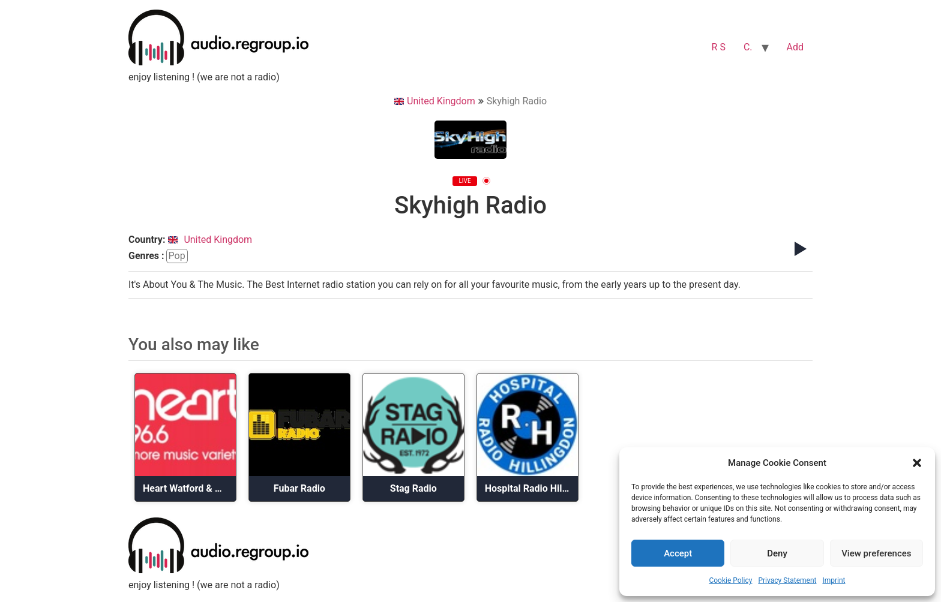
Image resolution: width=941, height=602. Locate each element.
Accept (678, 553)
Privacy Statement (787, 580)
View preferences (876, 553)
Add (795, 47)
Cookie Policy (730, 580)
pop (177, 255)
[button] (917, 463)
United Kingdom (434, 101)
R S (719, 47)
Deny (777, 553)
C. (748, 47)
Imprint (833, 580)
